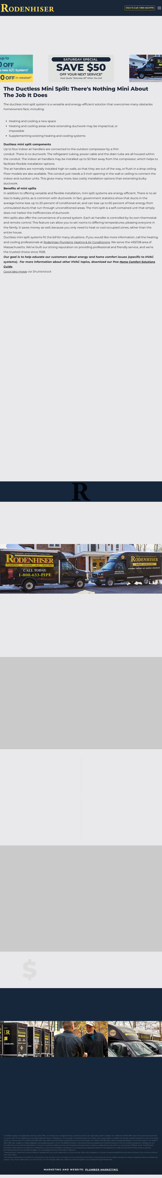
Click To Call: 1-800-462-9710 (140, 8)
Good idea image (16, 271)
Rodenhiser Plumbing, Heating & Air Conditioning (79, 242)
